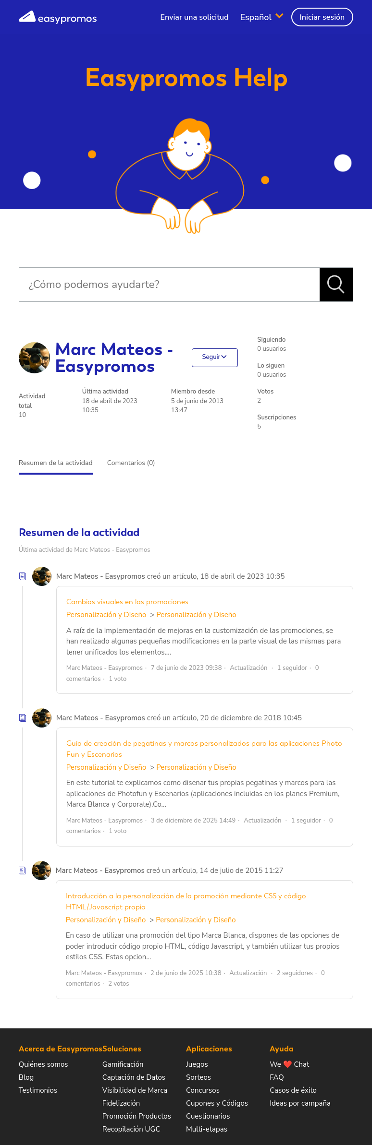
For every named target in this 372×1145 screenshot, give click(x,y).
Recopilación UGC (131, 1129)
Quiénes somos (43, 1064)
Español (256, 17)
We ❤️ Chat (289, 1064)
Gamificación (123, 1064)
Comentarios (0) (131, 462)
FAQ (277, 1077)
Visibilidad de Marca (134, 1090)
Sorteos (198, 1077)
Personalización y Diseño (106, 615)
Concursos (203, 1090)
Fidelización (121, 1103)
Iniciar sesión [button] (322, 17)
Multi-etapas (206, 1129)
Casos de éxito (293, 1090)
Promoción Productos (136, 1116)
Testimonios (38, 1090)
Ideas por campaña (300, 1103)
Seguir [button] (211, 357)
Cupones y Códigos (217, 1103)
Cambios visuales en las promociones (127, 602)
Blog (26, 1077)
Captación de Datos (133, 1077)
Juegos (197, 1064)
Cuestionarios (208, 1116)
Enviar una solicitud (195, 17)
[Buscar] (169, 284)
